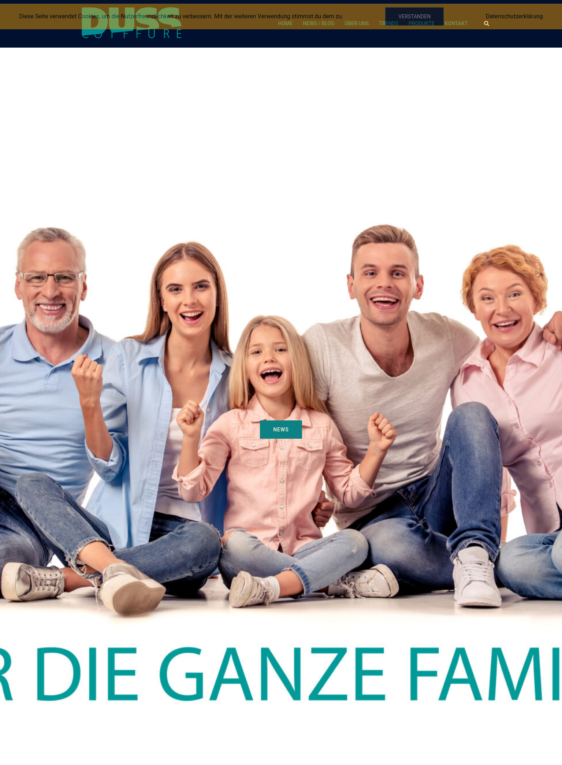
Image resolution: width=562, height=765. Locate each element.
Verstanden (414, 16)
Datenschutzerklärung (514, 16)
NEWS (281, 429)
